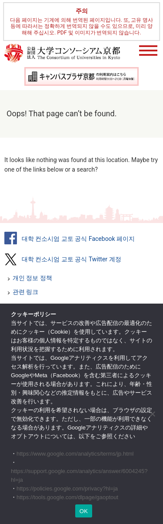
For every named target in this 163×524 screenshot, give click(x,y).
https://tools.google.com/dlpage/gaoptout (67, 497)
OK (84, 511)
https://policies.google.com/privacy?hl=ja (67, 488)
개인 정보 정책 (32, 277)
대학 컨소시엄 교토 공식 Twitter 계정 (71, 259)
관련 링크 (25, 291)
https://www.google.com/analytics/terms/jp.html (75, 453)
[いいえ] (152, 413)
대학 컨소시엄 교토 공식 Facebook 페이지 (78, 238)
